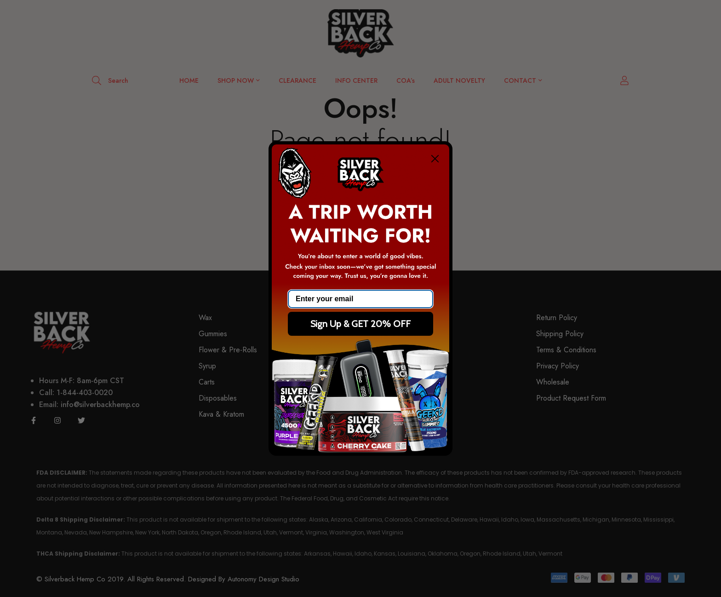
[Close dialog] (435, 158)
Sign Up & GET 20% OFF (360, 323)
